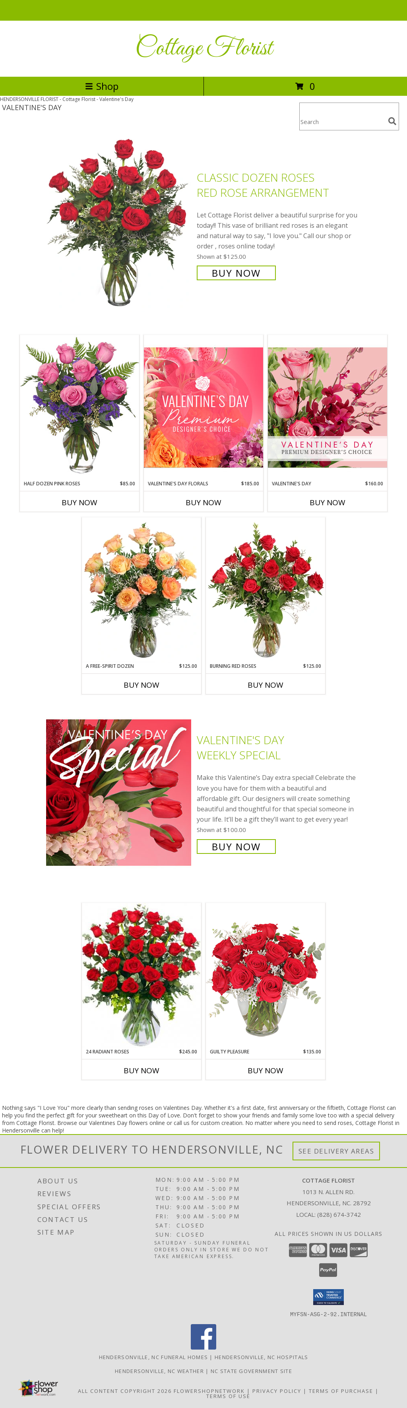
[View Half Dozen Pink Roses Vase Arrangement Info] (79, 407)
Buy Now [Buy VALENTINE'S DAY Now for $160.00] (327, 502)
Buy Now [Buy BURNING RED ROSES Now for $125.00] (265, 685)
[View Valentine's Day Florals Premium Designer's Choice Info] (203, 407)
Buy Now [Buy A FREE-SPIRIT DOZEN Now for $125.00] (141, 685)
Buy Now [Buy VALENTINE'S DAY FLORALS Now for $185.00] (203, 502)
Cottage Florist (203, 49)
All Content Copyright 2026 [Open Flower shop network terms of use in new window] (125, 1390)
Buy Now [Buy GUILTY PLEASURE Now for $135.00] (265, 1070)
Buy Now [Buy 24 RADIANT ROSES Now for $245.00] (141, 1070)
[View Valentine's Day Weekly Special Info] (119, 792)
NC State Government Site (251, 1370)
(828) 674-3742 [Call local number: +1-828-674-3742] (339, 1214)
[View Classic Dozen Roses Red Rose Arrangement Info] (119, 224)
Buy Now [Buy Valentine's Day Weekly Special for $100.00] (236, 846)
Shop (101, 86)
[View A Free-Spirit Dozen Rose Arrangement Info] (141, 590)
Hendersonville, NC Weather (159, 1370)
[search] (392, 121)
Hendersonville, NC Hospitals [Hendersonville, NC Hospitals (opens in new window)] (261, 1356)
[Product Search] (342, 121)
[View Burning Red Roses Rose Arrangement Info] (265, 590)
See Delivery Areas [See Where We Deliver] (336, 1151)
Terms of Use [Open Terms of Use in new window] (228, 1395)
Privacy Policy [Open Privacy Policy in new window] (276, 1390)
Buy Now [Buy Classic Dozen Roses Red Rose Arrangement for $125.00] (236, 272)
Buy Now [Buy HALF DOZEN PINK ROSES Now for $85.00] (79, 502)
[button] (328, 1297)
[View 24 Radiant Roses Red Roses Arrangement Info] (141, 975)
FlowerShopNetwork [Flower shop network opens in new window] (209, 1390)
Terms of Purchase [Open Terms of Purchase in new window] (341, 1390)
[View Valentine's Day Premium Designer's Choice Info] (327, 407)
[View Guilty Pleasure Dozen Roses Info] (265, 975)
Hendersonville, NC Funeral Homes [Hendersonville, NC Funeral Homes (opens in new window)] (153, 1356)
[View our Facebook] (203, 1347)
